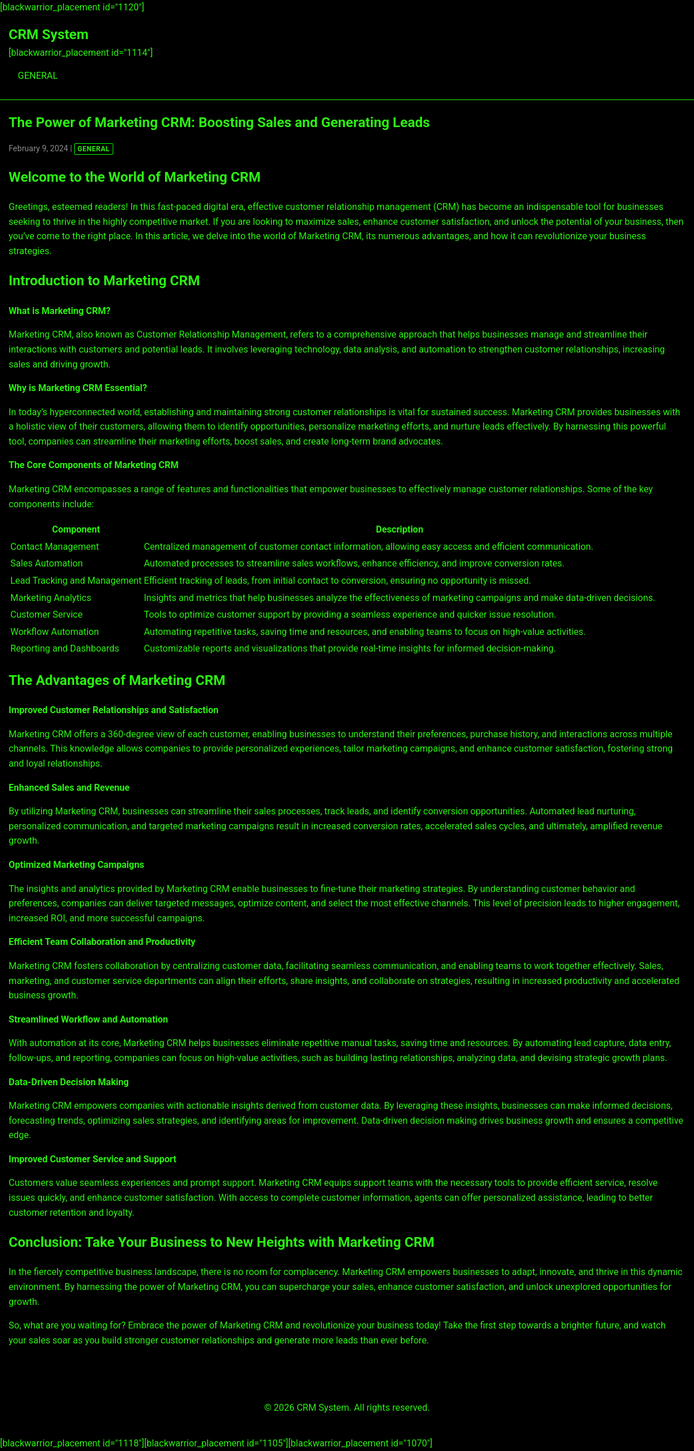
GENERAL (37, 75)
